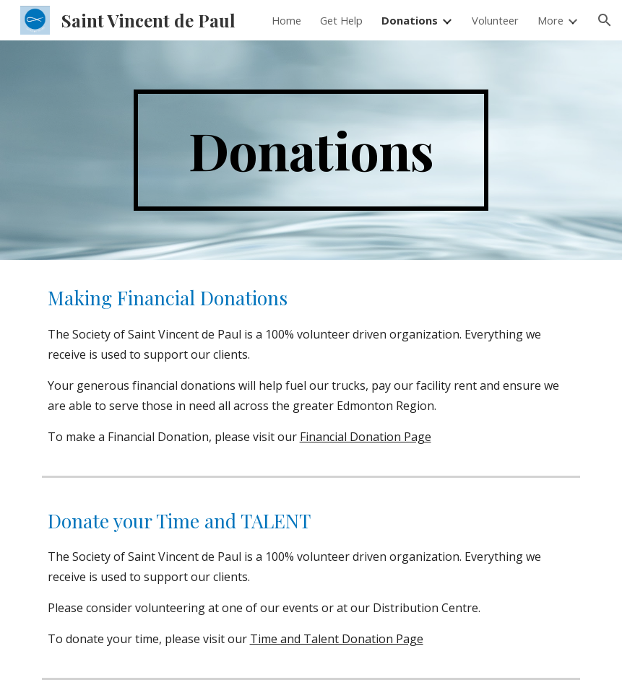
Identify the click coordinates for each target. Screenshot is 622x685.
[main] (311, 150)
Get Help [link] (341, 20)
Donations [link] (409, 20)
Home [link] (286, 20)
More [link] (550, 20)
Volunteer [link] (495, 20)
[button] (604, 20)
